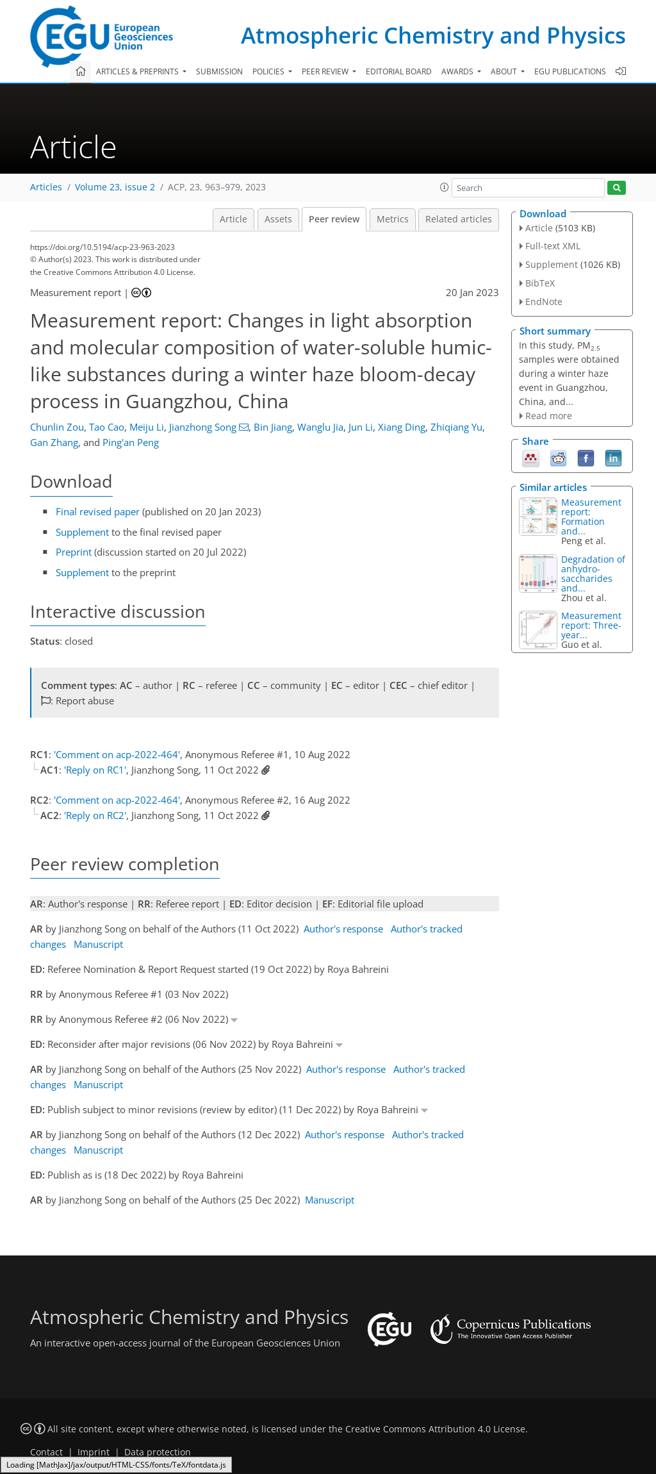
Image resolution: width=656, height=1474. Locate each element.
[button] (444, 187)
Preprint (74, 551)
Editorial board (399, 71)
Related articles (458, 219)
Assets (278, 219)
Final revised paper (98, 511)
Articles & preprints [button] (138, 71)
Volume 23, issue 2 (115, 187)
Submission (219, 71)
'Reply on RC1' (95, 769)
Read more (548, 416)
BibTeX (540, 283)
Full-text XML (552, 246)
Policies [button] (269, 71)
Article (233, 219)
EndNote (543, 301)
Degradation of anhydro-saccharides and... (593, 573)
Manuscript (98, 944)
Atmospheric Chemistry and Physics (433, 35)
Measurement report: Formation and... (591, 516)
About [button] (505, 71)
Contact (46, 1452)
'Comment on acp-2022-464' (117, 754)
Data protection (157, 1452)
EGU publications (570, 71)
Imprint (94, 1452)
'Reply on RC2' (95, 815)
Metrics (393, 219)
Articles (46, 187)
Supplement (82, 532)
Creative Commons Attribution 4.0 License (435, 1429)
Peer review (334, 219)
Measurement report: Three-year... (591, 625)
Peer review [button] (326, 71)
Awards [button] (458, 71)
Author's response (343, 928)
